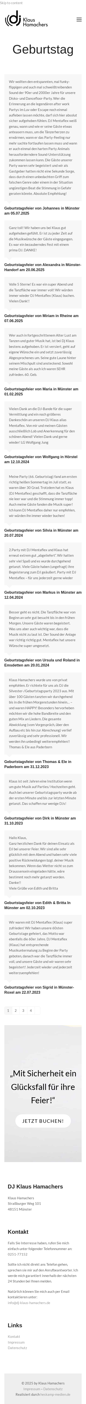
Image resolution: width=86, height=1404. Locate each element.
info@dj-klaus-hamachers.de (29, 1303)
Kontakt (14, 1336)
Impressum (16, 1342)
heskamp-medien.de (55, 1394)
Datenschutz (17, 1348)
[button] (79, 20)
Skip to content (11, 3)
